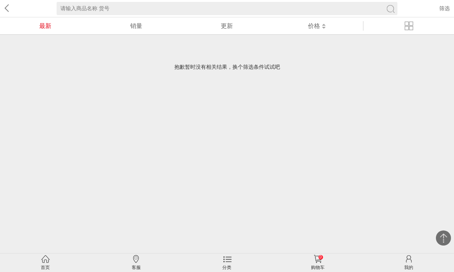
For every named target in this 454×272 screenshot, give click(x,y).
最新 (45, 26)
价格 (317, 26)
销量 (136, 26)
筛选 (444, 8)
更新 (227, 26)
